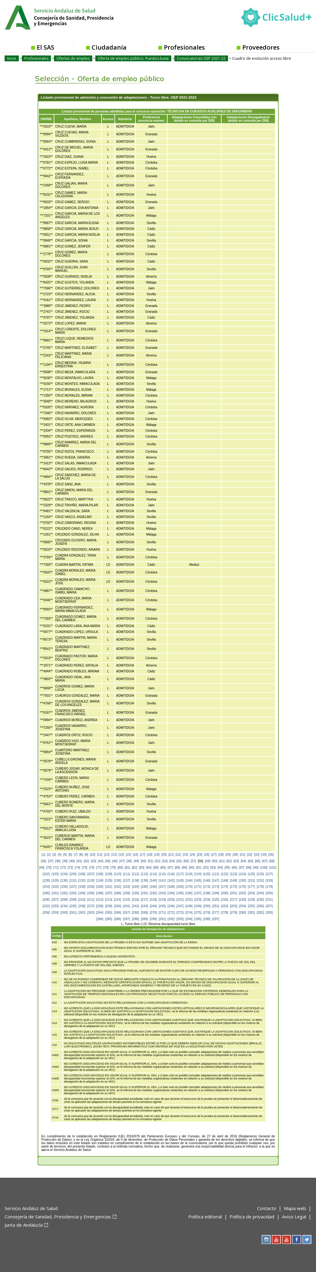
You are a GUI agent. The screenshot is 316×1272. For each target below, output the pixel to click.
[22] (178, 854)
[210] (81, 899)
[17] (142, 854)
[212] (99, 899)
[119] (198, 874)
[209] (73, 899)
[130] (64, 880)
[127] (269, 874)
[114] (153, 874)
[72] (63, 867)
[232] (46, 906)
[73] (70, 867)
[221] (180, 899)
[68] (271, 861)
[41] (79, 861)
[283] (269, 912)
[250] (206, 906)
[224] (206, 899)
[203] (251, 893)
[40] (72, 861)
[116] (171, 874)
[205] (269, 893)
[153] (269, 880)
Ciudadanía (109, 47)
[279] (233, 912)
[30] (235, 854)
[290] (153, 919)
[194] (171, 893)
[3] (54, 854)
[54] (172, 861)
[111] (126, 874)
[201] (233, 893)
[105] (73, 874)
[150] (242, 880)
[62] (229, 861)
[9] (86, 854)
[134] (99, 880)
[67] (264, 861)
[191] (144, 893)
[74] (77, 867)
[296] (206, 919)
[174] (224, 886)
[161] (108, 886)
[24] (192, 854)
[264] (99, 912)
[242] (135, 906)
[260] (64, 912)
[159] (90, 886)
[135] (108, 880)
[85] (156, 867)
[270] (153, 912)
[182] (64, 893)
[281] (251, 912)
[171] (198, 886)
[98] (248, 867)
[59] (207, 861)
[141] (162, 880)
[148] (224, 880)
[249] (198, 906)
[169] (180, 886)
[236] (81, 906)
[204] (260, 893)
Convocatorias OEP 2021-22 (201, 58)
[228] (242, 899)
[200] (224, 893)
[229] (251, 899)
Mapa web (295, 1208)
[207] (55, 899)
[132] (81, 880)
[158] (81, 886)
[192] (153, 893)
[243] (144, 906)
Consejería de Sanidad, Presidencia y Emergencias (58, 1216)
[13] (114, 854)
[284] (99, 919)
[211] (90, 899)
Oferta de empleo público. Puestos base (133, 58)
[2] (49, 854)
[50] (143, 861)
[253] (233, 906)
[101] (272, 867)
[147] (215, 880)
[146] (206, 880)
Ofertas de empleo (73, 58)
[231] (269, 899)
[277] (215, 912)
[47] (122, 861)
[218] (153, 899)
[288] (135, 919)
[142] (171, 880)
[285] (108, 919)
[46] (115, 861)
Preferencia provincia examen (151, 119)
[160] (99, 886)
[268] (135, 912)
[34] (263, 854)
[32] (249, 854)
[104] (64, 874)
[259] (55, 912)
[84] (148, 867)
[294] (189, 919)
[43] (93, 861)
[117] (180, 874)
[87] (170, 867)
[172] (206, 886)
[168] (171, 886)
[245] (162, 906)
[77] (99, 867)
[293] (180, 919)
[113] (144, 874)
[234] (64, 906)
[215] (126, 899)
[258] (46, 912)
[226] (224, 899)
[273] (180, 912)
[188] (117, 893)
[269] (144, 912)
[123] (233, 874)
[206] (46, 899)
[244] (153, 906)
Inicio (11, 58)
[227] (233, 899)
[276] (206, 912)
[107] (90, 874)
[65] (250, 861)
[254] (242, 906)
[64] (243, 861)
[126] (260, 874)
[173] (215, 886)
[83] (141, 867)
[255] (251, 906)
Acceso (108, 119)
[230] (260, 899)
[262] (81, 912)
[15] (128, 854)
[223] (198, 899)
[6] (70, 854)
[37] (50, 861)
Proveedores (261, 47)
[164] (135, 886)
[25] (199, 854)
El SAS (45, 47)
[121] (215, 874)
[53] (165, 861)
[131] (73, 880)
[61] (222, 861)
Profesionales (184, 47)
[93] (213, 867)
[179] (269, 886)
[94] (220, 867)
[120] (206, 874)
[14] (121, 854)
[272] (171, 912)
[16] (135, 854)
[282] (260, 912)
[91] (198, 867)
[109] (108, 874)
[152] (260, 880)
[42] (86, 861)
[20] (164, 854)
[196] (189, 893)
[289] (144, 919)
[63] (236, 861)
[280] (242, 912)
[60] (214, 861)
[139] (144, 880)
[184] (81, 893)
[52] (157, 861)
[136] (117, 880)
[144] (189, 880)
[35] (270, 854)
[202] (242, 893)
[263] (90, 912)
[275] (198, 912)
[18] (149, 854)
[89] (184, 867)
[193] (162, 893)
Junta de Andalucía (24, 1225)
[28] (221, 854)
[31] (242, 854)
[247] (180, 906)
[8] (81, 854)
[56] (186, 861)
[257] (269, 906)
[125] (251, 874)
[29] (228, 854)
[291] (162, 919)
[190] (135, 893)
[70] (49, 867)
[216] (135, 899)
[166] (153, 886)
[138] (135, 880)
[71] (56, 867)
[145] (198, 880)
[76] (91, 867)
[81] (127, 867)
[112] (135, 874)
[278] (224, 912)
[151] (251, 880)
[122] (224, 874)
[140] (153, 880)
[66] (257, 861)
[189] (126, 893)
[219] (162, 899)
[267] (126, 912)
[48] (129, 861)
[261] (73, 912)
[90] (191, 867)
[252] (224, 906)
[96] (234, 867)
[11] (99, 854)
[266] (117, 912)
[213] (108, 899)
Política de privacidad (252, 1216)
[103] (55, 874)
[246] (171, 906)
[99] (255, 867)
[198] (206, 893)
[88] (177, 867)
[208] (64, 899)
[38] (57, 861)
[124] (242, 874)
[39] (65, 861)
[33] (256, 854)
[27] (213, 854)
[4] (59, 854)
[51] (150, 861)
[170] (189, 886)
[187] (108, 893)
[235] (73, 906)
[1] (43, 854)
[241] (126, 906)
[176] (242, 886)
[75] (84, 867)
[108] (99, 874)
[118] (189, 874)
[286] (117, 919)
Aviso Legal (294, 1216)
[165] (144, 886)
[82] (134, 867)
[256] (260, 906)
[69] (41, 867)
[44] (100, 861)
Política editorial (205, 1216)
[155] (55, 886)
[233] (55, 906)
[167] (162, 886)
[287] (126, 919)
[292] (171, 919)
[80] (120, 867)
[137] (126, 880)
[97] (241, 867)
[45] (107, 861)
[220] (171, 899)
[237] (90, 906)
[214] (117, 899)
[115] (162, 874)
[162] (117, 886)
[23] (185, 854)
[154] (46, 886)
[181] (55, 893)
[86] (163, 867)
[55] (179, 861)
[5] (65, 854)
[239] (108, 906)
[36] (43, 861)
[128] (46, 880)
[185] (90, 893)
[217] (144, 899)
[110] (117, 874)
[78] (106, 867)
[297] (215, 919)
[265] (108, 912)
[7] (75, 854)
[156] (64, 886)
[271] (162, 912)
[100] (263, 867)
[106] (81, 874)
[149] (233, 880)
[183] (73, 893)
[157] (73, 886)
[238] (99, 906)
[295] (198, 919)
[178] (260, 886)
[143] (180, 880)
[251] (215, 906)
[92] (205, 867)
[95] (227, 867)
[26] (206, 854)
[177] (251, 886)
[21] (171, 854)
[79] (113, 867)
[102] (46, 874)
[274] (189, 912)
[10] (92, 854)
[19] (156, 854)
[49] (136, 861)
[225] (215, 899)
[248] (189, 906)
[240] (117, 906)
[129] (55, 880)
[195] (180, 893)
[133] (90, 880)
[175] (233, 886)
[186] (99, 893)
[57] (193, 861)
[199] (215, 893)
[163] (126, 886)
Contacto (266, 1208)
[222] (189, 899)
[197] (198, 893)
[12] (107, 854)
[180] (46, 893)
